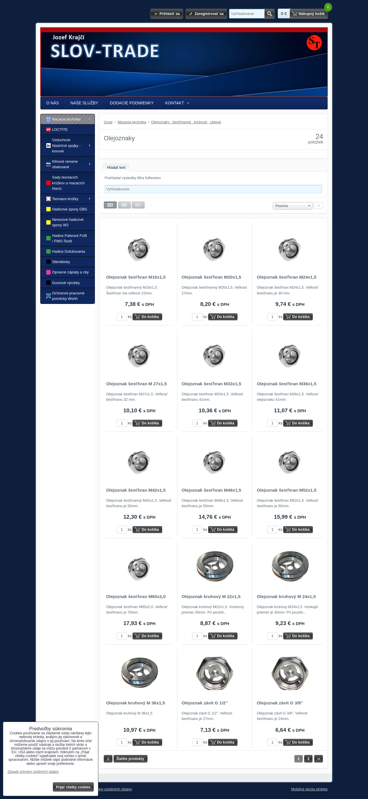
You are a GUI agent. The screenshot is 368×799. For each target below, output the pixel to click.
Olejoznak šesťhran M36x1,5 (286, 383)
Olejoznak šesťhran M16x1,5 (136, 277)
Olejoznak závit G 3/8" (280, 702)
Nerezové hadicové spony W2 (65, 222)
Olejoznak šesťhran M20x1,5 (211, 277)
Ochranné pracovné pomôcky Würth (65, 296)
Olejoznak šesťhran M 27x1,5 (136, 383)
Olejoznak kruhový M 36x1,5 (135, 702)
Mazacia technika (63, 119)
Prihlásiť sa (170, 14)
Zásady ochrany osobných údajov (104, 789)
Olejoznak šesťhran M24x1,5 (286, 277)
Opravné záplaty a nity (67, 272)
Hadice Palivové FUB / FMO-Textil (66, 238)
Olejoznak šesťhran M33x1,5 (211, 383)
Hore (108, 758)
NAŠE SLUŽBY (84, 103)
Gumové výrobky (63, 282)
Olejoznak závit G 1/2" (205, 702)
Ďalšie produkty (130, 758)
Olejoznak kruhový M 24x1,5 (286, 596)
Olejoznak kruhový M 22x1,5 (211, 596)
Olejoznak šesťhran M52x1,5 (286, 490)
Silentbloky (58, 262)
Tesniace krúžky (62, 199)
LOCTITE (57, 129)
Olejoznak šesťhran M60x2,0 (136, 596)
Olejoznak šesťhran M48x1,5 (211, 490)
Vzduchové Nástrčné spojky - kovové (63, 145)
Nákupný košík (312, 14)
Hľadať (269, 14)
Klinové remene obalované (62, 164)
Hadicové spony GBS (66, 209)
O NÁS (52, 103)
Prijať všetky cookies (73, 787)
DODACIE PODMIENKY (132, 103)
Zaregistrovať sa (209, 14)
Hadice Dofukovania (65, 251)
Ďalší (318, 758)
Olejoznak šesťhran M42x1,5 (136, 490)
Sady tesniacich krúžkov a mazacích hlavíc (65, 182)
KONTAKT (174, 103)
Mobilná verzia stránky (309, 789)
